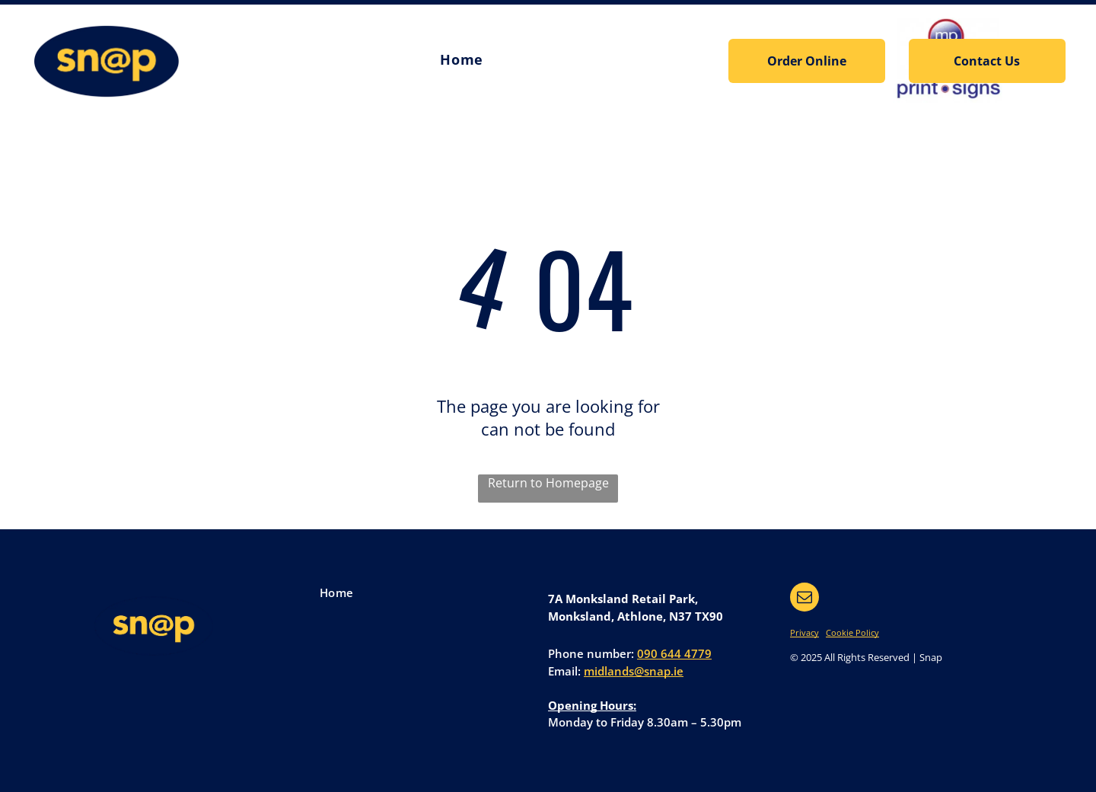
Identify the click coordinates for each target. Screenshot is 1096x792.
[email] (804, 599)
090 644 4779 (674, 653)
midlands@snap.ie (633, 671)
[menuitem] (461, 60)
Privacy (804, 632)
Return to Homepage (548, 482)
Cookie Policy (852, 632)
